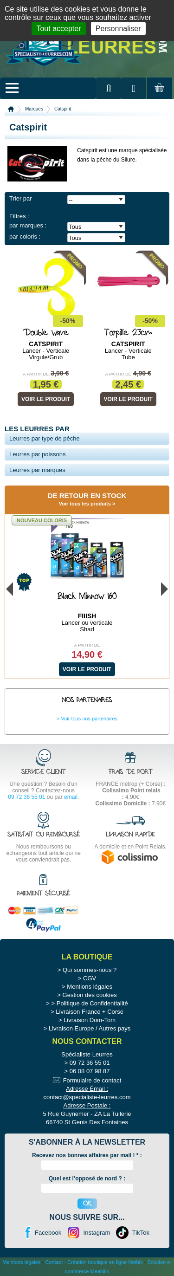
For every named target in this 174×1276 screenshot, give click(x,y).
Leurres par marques (37, 469)
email (70, 797)
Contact (54, 1262)
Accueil (11, 109)
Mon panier (158, 96)
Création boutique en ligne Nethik (105, 1262)
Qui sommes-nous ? (89, 969)
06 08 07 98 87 (90, 1071)
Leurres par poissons (37, 454)
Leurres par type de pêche (44, 438)
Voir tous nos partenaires (89, 718)
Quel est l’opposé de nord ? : (87, 1178)
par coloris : (24, 236)
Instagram (97, 1232)
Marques (34, 108)
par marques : (27, 225)
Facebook (48, 1232)
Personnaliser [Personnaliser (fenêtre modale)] (118, 28)
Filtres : (19, 216)
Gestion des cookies (90, 994)
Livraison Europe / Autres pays (89, 1028)
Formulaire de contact (92, 1080)
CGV (89, 978)
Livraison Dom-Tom (90, 1020)
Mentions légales (89, 986)
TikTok (140, 1232)
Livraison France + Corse (89, 1011)
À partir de (36, 374)
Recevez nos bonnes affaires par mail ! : (87, 1155)
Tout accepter (58, 28)
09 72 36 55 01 (26, 797)
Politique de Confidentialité (92, 1003)
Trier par (20, 198)
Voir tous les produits (85, 503)
